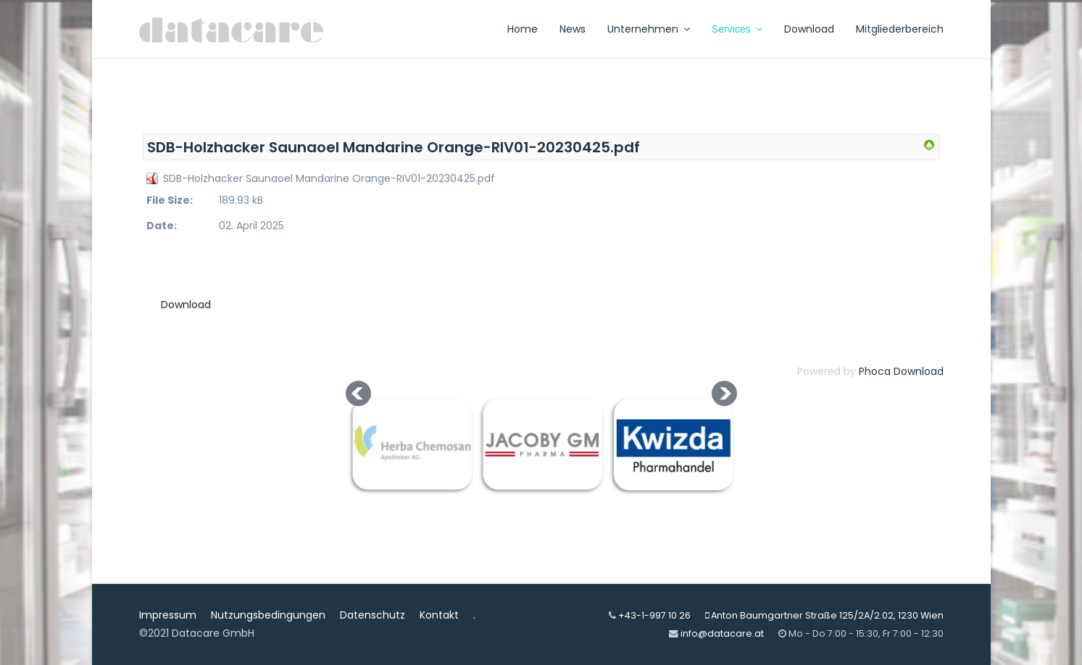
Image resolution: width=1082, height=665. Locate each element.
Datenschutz (372, 615)
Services (731, 29)
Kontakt (439, 615)
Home (522, 29)
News (572, 29)
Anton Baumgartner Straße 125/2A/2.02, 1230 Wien (827, 615)
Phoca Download (901, 371)
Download (809, 29)
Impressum (167, 615)
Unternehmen (642, 29)
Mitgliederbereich (900, 29)
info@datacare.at (722, 633)
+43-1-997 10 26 (654, 615)
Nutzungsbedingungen (268, 615)
